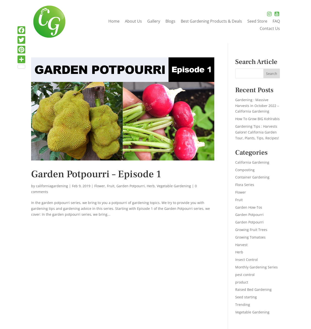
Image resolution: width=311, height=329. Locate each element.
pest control (245, 274)
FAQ (276, 21)
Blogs (170, 21)
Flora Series (244, 184)
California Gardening (252, 162)
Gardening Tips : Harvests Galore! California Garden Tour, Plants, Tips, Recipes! (257, 132)
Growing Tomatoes (250, 237)
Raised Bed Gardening (253, 289)
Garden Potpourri (130, 186)
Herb (151, 186)
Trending (242, 304)
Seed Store (257, 21)
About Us (133, 21)
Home (114, 21)
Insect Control (246, 259)
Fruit (110, 186)
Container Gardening (252, 177)
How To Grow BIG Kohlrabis (257, 118)
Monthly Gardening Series (256, 267)
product (241, 282)
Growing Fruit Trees (251, 229)
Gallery (153, 21)
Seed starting (246, 297)
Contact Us (270, 29)
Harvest (241, 244)
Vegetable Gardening (174, 186)
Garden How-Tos (248, 207)
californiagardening (52, 186)
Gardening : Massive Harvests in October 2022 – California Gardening (257, 106)
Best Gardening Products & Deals (211, 21)
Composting (245, 170)
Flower (99, 186)
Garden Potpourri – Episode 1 (96, 174)
